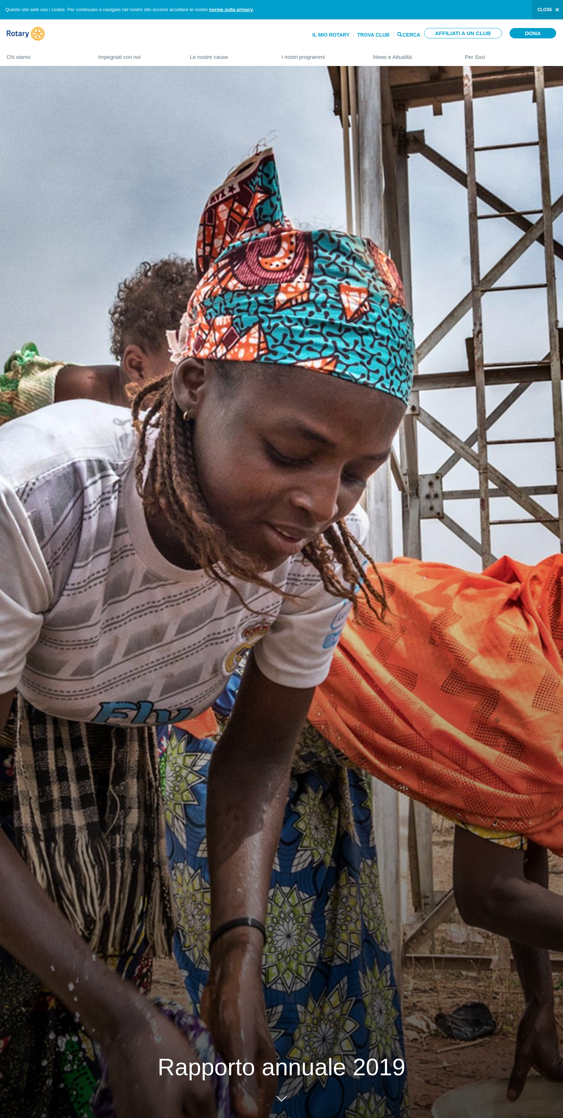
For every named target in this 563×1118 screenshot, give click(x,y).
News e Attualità (411, 54)
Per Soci (511, 54)
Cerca (411, 34)
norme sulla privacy (231, 9)
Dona (533, 33)
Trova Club (373, 35)
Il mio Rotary (331, 35)
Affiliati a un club (463, 33)
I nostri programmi (320, 54)
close (545, 9)
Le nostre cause (228, 54)
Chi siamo (45, 54)
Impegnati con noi (136, 54)
